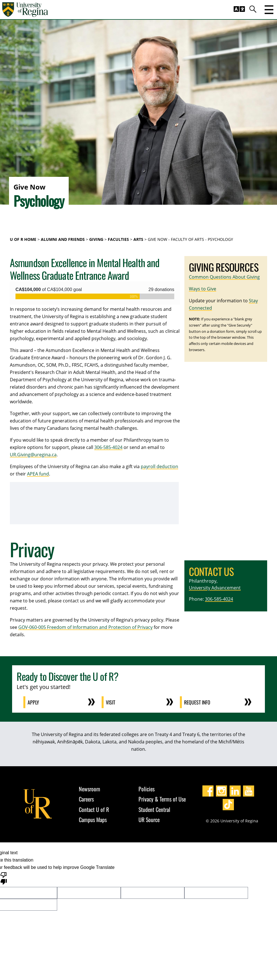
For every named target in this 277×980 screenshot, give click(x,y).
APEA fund (38, 474)
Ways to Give (202, 289)
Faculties (118, 239)
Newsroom (89, 789)
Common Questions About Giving (224, 277)
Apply (33, 702)
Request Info (197, 702)
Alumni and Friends (63, 239)
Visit (110, 702)
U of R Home (23, 239)
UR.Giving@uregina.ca (33, 455)
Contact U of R (94, 809)
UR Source (149, 819)
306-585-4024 (108, 447)
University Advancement (215, 588)
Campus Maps (93, 819)
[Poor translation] (3, 878)
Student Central (154, 809)
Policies (146, 789)
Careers (86, 799)
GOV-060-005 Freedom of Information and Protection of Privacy (85, 627)
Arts (138, 239)
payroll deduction (159, 466)
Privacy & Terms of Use (162, 799)
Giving (96, 239)
